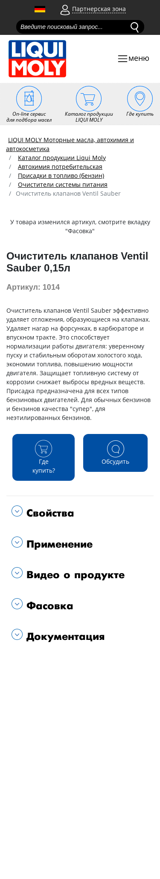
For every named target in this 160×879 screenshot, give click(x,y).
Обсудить (115, 452)
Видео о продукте (74, 575)
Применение (58, 544)
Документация (64, 636)
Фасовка (48, 606)
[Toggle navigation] (133, 58)
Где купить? (43, 457)
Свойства (48, 513)
